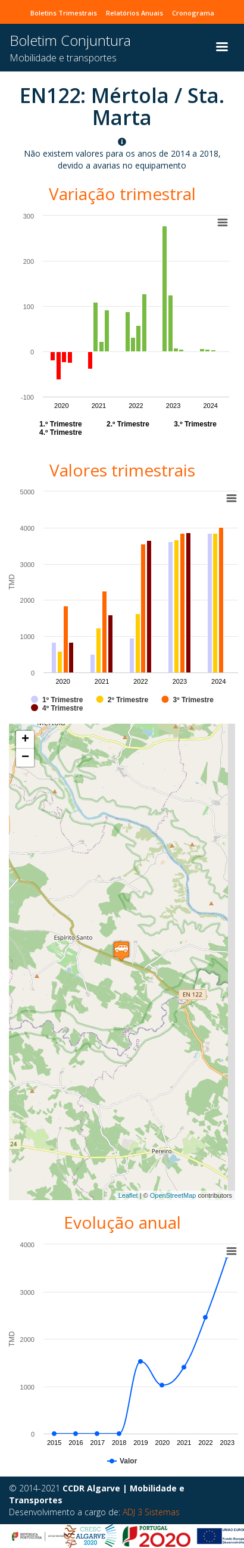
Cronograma (193, 12)
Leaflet (128, 1195)
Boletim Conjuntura (70, 40)
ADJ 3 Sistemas (151, 1512)
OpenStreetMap (173, 1195)
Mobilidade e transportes (63, 57)
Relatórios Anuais (134, 12)
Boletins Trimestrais (63, 12)
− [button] (25, 758)
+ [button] (25, 740)
